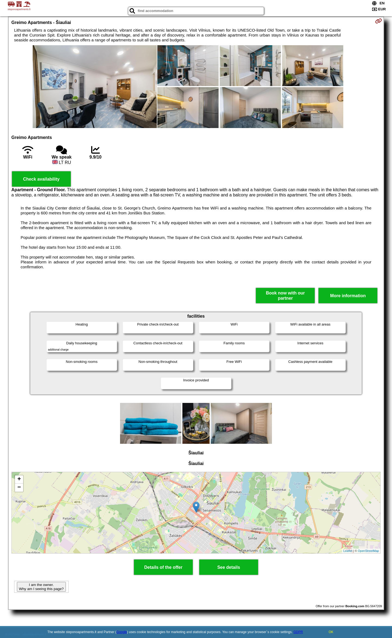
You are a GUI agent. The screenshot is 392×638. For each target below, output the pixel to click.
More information (348, 295)
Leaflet (347, 550)
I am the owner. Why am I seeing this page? (41, 587)
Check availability (41, 179)
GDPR (298, 632)
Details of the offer (163, 567)
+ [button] (19, 479)
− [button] (19, 488)
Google (122, 632)
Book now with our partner (285, 295)
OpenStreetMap (368, 550)
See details (228, 567)
